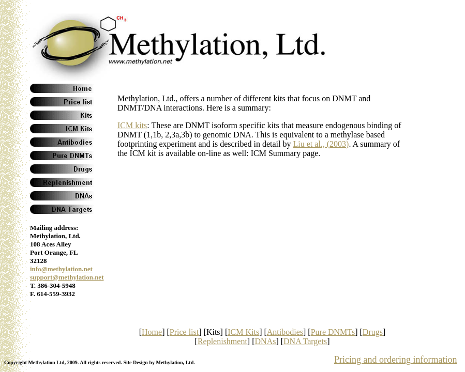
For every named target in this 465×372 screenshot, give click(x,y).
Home (152, 332)
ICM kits (132, 125)
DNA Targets (305, 341)
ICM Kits (243, 332)
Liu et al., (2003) (321, 144)
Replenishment (222, 341)
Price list (184, 332)
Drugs (373, 332)
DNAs (265, 341)
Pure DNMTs (333, 332)
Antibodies (285, 332)
